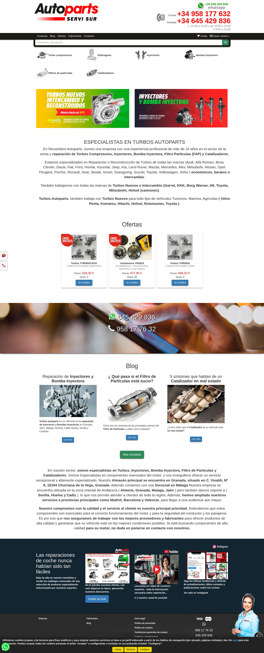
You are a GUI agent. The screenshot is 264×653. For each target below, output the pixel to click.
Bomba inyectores (207, 55)
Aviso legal (140, 618)
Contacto (89, 36)
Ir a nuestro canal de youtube (151, 597)
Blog (52, 36)
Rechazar (130, 649)
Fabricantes (74, 36)
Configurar (145, 649)
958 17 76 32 (132, 329)
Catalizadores (106, 73)
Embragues (104, 55)
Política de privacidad (145, 623)
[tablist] (132, 262)
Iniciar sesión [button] (219, 36)
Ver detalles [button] (84, 282)
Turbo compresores (60, 55)
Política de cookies (144, 628)
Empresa (42, 36)
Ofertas (62, 36)
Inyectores (153, 55)
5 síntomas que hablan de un (196, 378)
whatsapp (216, 7)
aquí (235, 640)
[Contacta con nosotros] (258, 636)
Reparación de (68, 378)
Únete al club (97, 599)
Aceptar (117, 649)
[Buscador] (128, 42)
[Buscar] (225, 42)
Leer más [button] (68, 440)
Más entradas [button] (132, 454)
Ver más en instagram (196, 592)
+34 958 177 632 (203, 14)
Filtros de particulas (60, 73)
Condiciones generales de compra (151, 632)
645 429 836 (132, 317)
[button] (5, 647)
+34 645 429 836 (216, 4)
